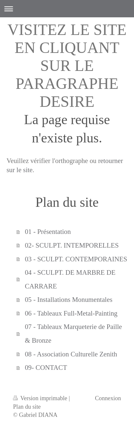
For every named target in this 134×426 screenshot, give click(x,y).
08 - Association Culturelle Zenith (71, 354)
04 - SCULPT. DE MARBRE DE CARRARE (70, 279)
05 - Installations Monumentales (68, 299)
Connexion (108, 398)
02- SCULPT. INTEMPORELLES (72, 245)
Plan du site (27, 406)
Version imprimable (41, 398)
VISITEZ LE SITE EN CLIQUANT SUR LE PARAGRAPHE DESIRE (67, 65)
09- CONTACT (46, 367)
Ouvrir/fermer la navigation (67, 9)
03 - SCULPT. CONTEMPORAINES (76, 259)
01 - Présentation (48, 231)
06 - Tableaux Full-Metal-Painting (71, 313)
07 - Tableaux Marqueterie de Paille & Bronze (73, 333)
